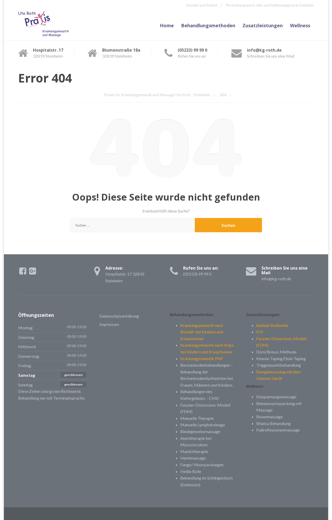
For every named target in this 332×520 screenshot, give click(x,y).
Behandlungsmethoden (208, 25)
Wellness (300, 25)
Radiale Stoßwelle (272, 324)
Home (167, 25)
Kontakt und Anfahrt (201, 5)
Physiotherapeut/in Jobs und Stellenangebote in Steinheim (270, 5)
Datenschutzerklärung (119, 315)
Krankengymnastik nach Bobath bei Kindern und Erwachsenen (201, 331)
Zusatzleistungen (263, 25)
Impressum (109, 323)
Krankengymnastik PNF (201, 357)
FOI (259, 331)
